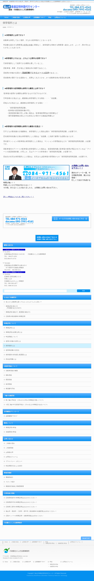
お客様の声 (9, 452)
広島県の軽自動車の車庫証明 (15, 316)
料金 (46, 542)
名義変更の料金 (11, 432)
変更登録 (9, 379)
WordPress (37, 575)
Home (6, 542)
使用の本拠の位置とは (13, 341)
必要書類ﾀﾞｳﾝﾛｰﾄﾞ (12, 416)
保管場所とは (10, 346)
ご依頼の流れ (10, 443)
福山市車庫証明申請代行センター (44, 573)
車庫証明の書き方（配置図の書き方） (18, 312)
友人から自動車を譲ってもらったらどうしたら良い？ (24, 302)
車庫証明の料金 (11, 427)
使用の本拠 (28, 45)
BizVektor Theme (47, 575)
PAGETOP (86, 538)
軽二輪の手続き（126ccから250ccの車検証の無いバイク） (25, 400)
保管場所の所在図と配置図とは (16, 354)
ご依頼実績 (9, 448)
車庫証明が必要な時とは (14, 332)
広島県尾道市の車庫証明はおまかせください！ (21, 498)
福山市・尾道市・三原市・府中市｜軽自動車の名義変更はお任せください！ (31, 511)
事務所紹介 (9, 477)
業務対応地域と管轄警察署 (15, 486)
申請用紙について (12, 337)
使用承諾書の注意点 (12, 350)
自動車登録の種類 (12, 370)
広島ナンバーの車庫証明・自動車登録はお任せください (24, 516)
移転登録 (9, 375)
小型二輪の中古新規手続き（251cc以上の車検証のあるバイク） (27, 404)
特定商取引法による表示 (14, 466)
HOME (4, 27)
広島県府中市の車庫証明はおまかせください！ (21, 502)
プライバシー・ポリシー (14, 461)
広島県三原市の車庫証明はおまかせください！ (21, 507)
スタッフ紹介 (10, 482)
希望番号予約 (10, 388)
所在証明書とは (11, 359)
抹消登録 (9, 384)
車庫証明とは (10, 328)
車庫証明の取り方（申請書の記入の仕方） (14, 307)
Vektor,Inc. (57, 575)
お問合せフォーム (12, 457)
